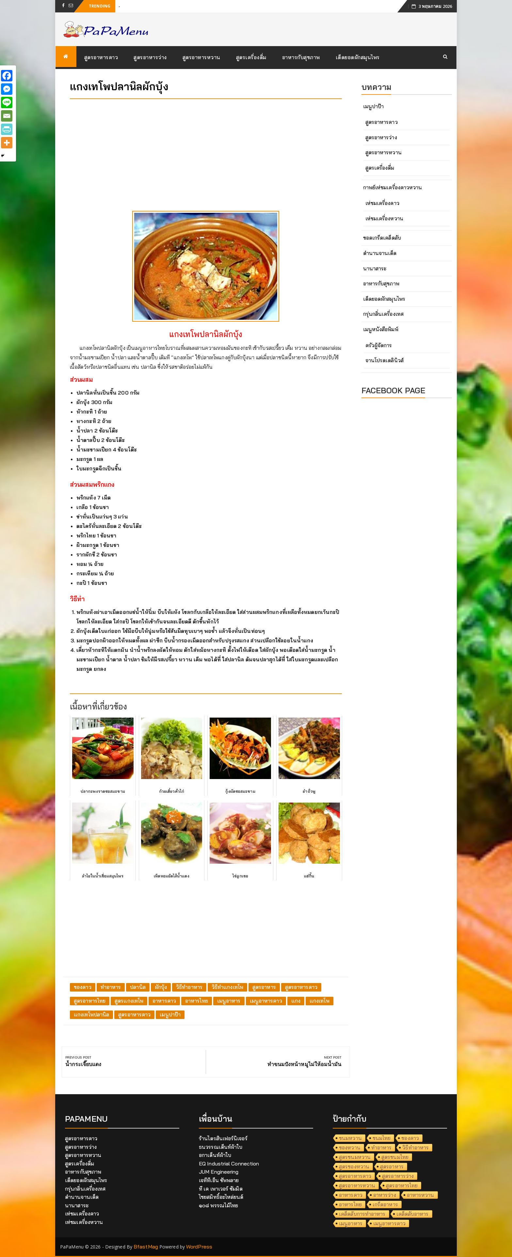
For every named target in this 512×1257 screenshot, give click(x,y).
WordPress (199, 1246)
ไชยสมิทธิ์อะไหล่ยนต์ (221, 1197)
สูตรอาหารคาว (101, 57)
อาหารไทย (196, 1000)
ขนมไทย (382, 1138)
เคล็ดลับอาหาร (412, 1214)
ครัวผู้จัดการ (378, 345)
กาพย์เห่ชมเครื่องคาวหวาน (392, 187)
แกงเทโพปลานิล (91, 1014)
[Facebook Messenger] (6, 89)
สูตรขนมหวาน (355, 1157)
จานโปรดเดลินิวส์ (384, 360)
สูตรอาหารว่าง (150, 57)
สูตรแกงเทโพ (129, 1000)
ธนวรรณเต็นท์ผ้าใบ (220, 1147)
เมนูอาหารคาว (266, 1000)
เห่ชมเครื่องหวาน (384, 218)
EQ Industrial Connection (229, 1163)
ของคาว (82, 987)
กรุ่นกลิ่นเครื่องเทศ (383, 314)
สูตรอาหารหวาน (201, 57)
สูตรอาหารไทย (89, 1000)
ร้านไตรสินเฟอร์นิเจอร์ (223, 1138)
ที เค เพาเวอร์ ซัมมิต (221, 1188)
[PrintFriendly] (6, 129)
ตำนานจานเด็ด (380, 253)
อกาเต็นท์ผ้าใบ (215, 1155)
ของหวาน (349, 1147)
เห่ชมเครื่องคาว (382, 203)
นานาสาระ (375, 268)
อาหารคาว (164, 1000)
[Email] (6, 116)
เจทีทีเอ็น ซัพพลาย (219, 1180)
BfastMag (146, 1246)
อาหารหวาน (420, 1195)
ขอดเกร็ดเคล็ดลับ (382, 237)
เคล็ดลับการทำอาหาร (362, 1214)
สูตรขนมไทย (394, 1157)
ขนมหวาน (350, 1138)
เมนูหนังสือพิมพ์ (380, 329)
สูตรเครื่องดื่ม (251, 57)
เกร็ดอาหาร (385, 1204)
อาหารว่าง (384, 1195)
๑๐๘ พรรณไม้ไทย (218, 1205)
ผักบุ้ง (161, 987)
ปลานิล (138, 987)
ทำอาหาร (111, 987)
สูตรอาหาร (264, 987)
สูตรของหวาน (354, 1166)
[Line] (6, 102)
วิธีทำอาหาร (189, 987)
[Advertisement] (206, 149)
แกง (295, 1000)
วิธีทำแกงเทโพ (227, 987)
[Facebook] (6, 75)
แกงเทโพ (319, 1000)
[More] (6, 142)
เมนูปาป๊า (170, 1014)
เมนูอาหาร (229, 1000)
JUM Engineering (219, 1171)
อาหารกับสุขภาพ (301, 57)
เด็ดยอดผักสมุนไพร (358, 57)
